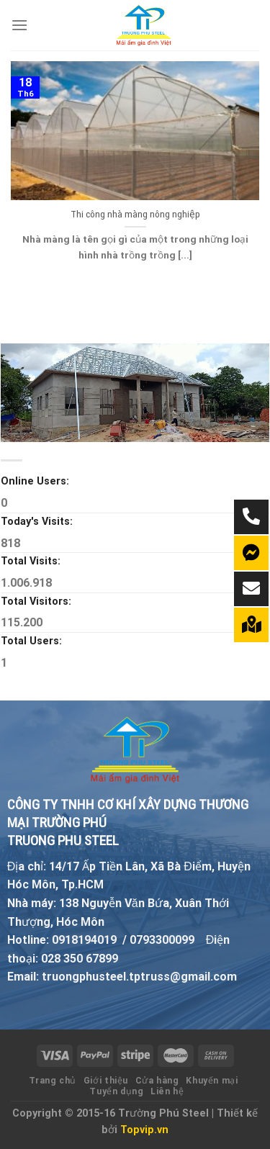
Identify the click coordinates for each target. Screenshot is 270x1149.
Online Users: (36, 481)
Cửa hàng (157, 1081)
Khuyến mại (212, 1081)
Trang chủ (53, 1081)
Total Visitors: (37, 601)
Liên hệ (167, 1091)
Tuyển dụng (116, 1091)
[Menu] (19, 24)
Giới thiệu (106, 1081)
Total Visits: (32, 561)
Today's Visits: (38, 521)
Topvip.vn (144, 1130)
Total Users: (33, 641)
